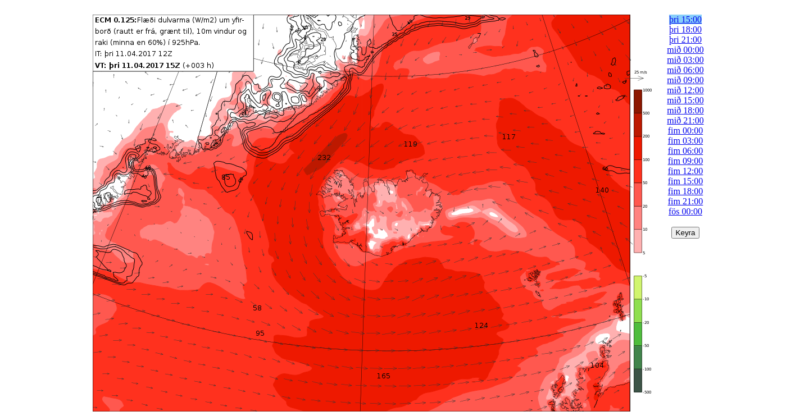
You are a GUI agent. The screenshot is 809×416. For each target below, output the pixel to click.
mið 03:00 (685, 60)
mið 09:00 (685, 80)
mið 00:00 (685, 49)
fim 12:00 (685, 171)
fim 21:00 (685, 201)
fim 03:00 (685, 140)
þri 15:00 (685, 19)
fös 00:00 (685, 211)
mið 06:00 (685, 70)
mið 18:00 (685, 110)
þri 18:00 (685, 29)
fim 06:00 (685, 151)
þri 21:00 (685, 39)
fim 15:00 (685, 181)
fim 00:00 (685, 130)
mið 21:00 (685, 120)
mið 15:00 (685, 100)
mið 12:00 (685, 90)
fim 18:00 (685, 191)
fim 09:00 (685, 161)
